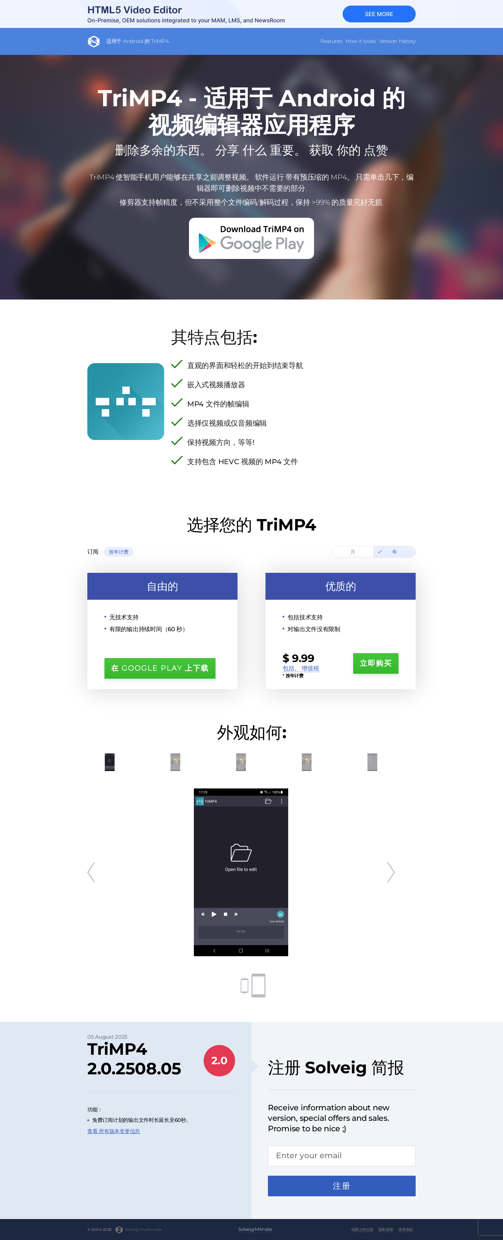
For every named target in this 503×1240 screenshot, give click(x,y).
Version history (397, 41)
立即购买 (376, 663)
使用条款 (405, 1229)
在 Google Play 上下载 (160, 668)
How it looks (360, 41)
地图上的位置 (362, 1229)
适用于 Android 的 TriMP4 (137, 41)
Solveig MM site (255, 1229)
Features (331, 41)
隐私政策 (385, 1229)
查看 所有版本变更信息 (113, 1131)
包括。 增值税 (301, 668)
